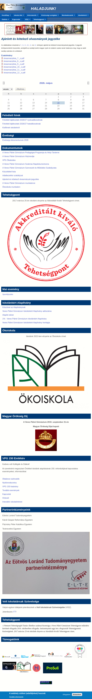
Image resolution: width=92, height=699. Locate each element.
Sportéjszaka (7, 294)
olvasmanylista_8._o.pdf (14, 61)
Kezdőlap (5, 15)
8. (23, 45)
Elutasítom (77, 695)
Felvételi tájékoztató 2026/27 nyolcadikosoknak (22, 120)
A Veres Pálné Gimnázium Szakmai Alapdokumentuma (25, 164)
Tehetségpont (39, 20)
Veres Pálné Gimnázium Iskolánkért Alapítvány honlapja (26, 323)
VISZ (26, 20)
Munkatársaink (67, 15)
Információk (31, 15)
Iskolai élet (18, 15)
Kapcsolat (16, 19)
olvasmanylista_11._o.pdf (14, 70)
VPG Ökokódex (9, 160)
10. (28, 45)
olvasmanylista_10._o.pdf (14, 67)
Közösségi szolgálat (49, 15)
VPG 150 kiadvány (10, 487)
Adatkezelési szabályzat (12, 175)
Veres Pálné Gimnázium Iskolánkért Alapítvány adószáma (27, 311)
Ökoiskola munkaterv (11, 187)
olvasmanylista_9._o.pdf (14, 64)
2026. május (46, 83)
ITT (14, 612)
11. (31, 45)
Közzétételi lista (9, 172)
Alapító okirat (8, 315)
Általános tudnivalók (10, 479)
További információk (16, 697)
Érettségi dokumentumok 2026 (15, 140)
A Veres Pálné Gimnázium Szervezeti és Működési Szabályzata (29, 168)
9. (25, 45)
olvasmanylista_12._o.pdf (14, 73)
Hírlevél (5, 498)
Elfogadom (66, 695)
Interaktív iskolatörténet (12, 502)
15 (58, 103)
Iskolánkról (82, 15)
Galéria (4, 20)
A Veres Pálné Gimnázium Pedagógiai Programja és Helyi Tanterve (30, 153)
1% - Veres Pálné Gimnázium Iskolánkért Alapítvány (24, 319)
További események (10, 490)
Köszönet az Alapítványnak (13, 307)
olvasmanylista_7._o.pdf (14, 58)
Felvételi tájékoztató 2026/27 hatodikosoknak (21, 124)
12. (35, 45)
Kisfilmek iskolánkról (11, 128)
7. (21, 45)
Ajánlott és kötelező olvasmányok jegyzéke (20, 179)
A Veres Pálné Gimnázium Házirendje (18, 156)
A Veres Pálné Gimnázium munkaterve (18, 183)
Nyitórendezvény (9, 483)
